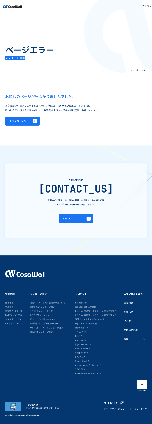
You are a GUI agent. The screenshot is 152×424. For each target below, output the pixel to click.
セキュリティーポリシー (115, 409)
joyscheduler (83, 344)
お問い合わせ (131, 330)
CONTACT (77, 219)
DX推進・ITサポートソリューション (47, 323)
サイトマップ (140, 409)
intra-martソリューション (42, 307)
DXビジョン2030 (13, 315)
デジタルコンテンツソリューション (46, 327)
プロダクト (81, 294)
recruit (129, 8)
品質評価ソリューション (41, 332)
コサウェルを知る (133, 294)
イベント (128, 321)
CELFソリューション (39, 315)
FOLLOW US (114, 403)
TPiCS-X (80, 332)
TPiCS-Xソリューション (41, 311)
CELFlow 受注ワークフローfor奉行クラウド (95, 311)
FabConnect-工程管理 (85, 307)
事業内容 (128, 303)
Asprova (80, 340)
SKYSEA (80, 369)
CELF (78, 336)
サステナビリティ (13, 319)
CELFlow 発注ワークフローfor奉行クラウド (95, 315)
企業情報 (10, 294)
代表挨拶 (9, 307)
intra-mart (81, 327)
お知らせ (128, 312)
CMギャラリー (12, 323)
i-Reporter (81, 352)
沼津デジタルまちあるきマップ (89, 319)
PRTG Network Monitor (88, 373)
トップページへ (23, 121)
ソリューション (38, 294)
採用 (134, 339)
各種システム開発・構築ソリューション (48, 302)
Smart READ (82, 361)
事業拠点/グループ (13, 311)
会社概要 (9, 302)
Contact (143, 8)
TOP (130, 70)
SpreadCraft (81, 302)
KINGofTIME (82, 348)
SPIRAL (80, 357)
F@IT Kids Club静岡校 (86, 323)
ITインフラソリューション (42, 319)
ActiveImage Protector (88, 365)
